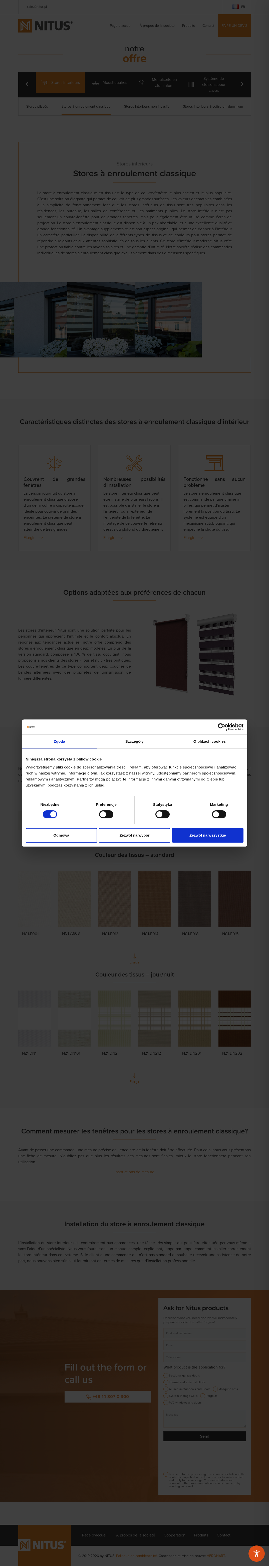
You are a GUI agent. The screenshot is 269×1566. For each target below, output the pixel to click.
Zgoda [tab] (59, 741)
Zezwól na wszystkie (207, 835)
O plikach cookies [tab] (209, 741)
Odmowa (61, 835)
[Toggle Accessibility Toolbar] (256, 1553)
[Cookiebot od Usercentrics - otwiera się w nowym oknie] (221, 727)
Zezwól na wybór (134, 835)
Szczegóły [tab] (134, 741)
